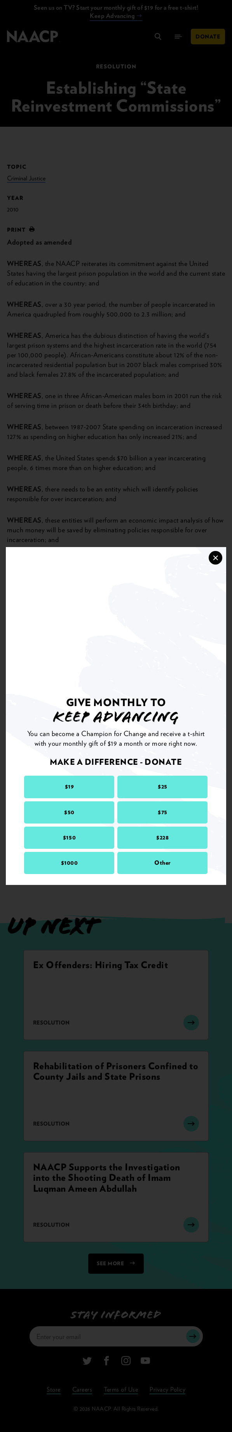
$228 (162, 837)
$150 (69, 837)
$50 (69, 812)
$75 (162, 812)
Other (162, 862)
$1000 (69, 862)
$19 (69, 786)
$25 (162, 786)
